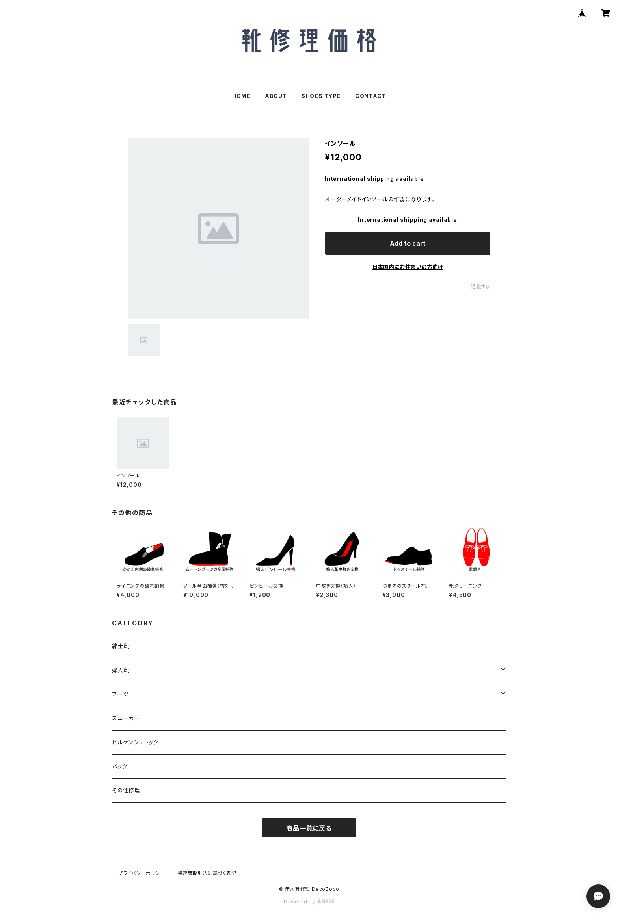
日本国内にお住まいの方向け (407, 266)
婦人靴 (120, 670)
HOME (241, 96)
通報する (480, 286)
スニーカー (126, 718)
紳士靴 (120, 646)
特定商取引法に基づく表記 (206, 873)
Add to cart (408, 243)
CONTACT (370, 96)
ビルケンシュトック (135, 742)
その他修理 (126, 790)
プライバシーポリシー (141, 873)
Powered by (309, 902)
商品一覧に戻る (309, 828)
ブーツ (120, 694)
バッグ (119, 766)
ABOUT (276, 96)
